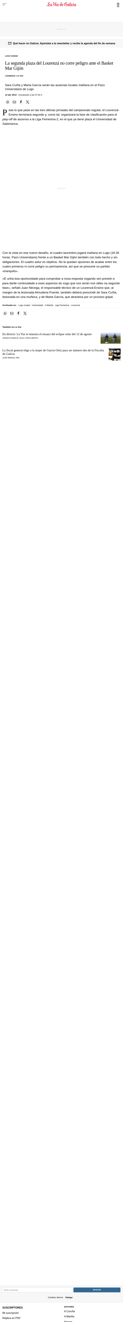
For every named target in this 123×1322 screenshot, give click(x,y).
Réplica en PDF (11, 1318)
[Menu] (4, 4)
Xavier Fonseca (10, 338)
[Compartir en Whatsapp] (7, 102)
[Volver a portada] (61, 4)
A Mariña (49, 305)
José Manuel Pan (10, 358)
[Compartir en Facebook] (21, 102)
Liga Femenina (62, 305)
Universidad (37, 305)
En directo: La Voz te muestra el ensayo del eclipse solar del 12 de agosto (47, 334)
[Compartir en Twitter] (27, 102)
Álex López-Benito (29, 338)
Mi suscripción (10, 1312)
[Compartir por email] (14, 102)
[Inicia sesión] (117, 4)
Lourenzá (75, 305)
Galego (69, 1297)
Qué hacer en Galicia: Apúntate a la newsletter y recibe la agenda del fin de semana (64, 43)
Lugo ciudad (24, 305)
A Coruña (69, 1311)
